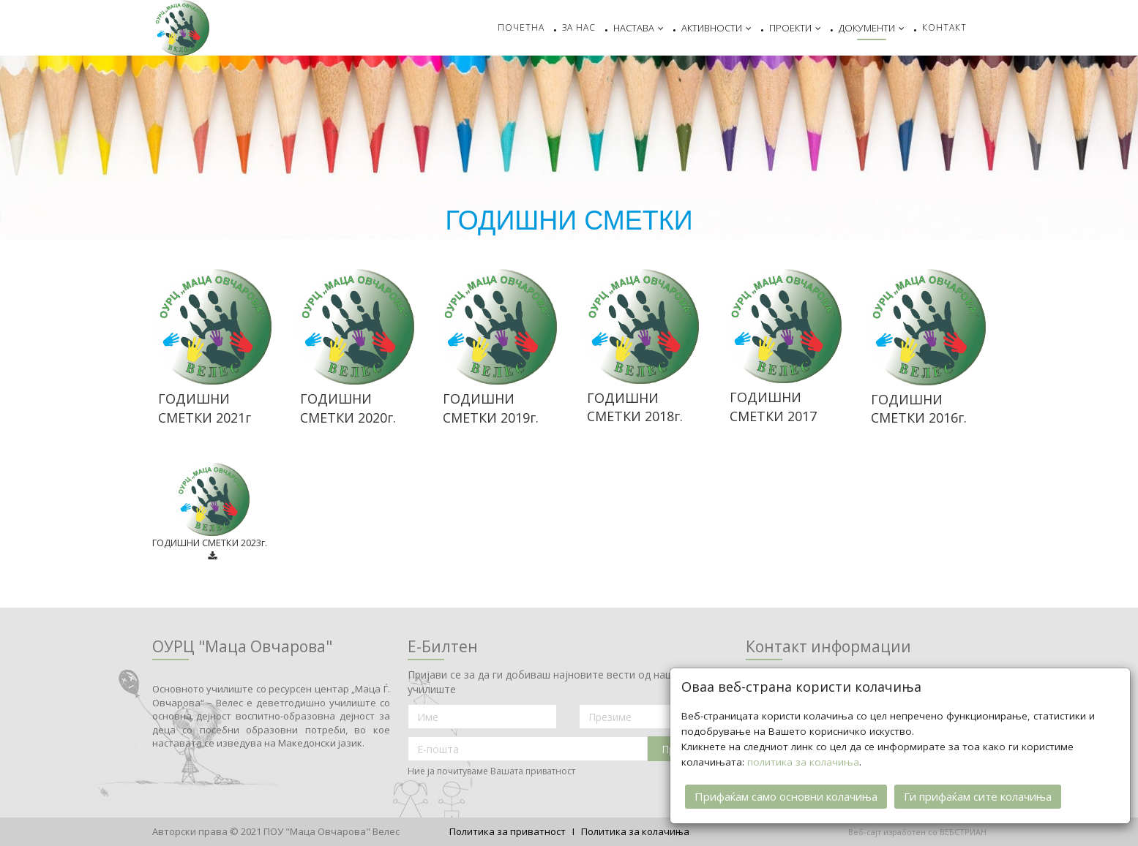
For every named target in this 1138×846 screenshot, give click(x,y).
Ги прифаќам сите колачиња (978, 795)
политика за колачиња (803, 760)
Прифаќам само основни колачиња (786, 795)
